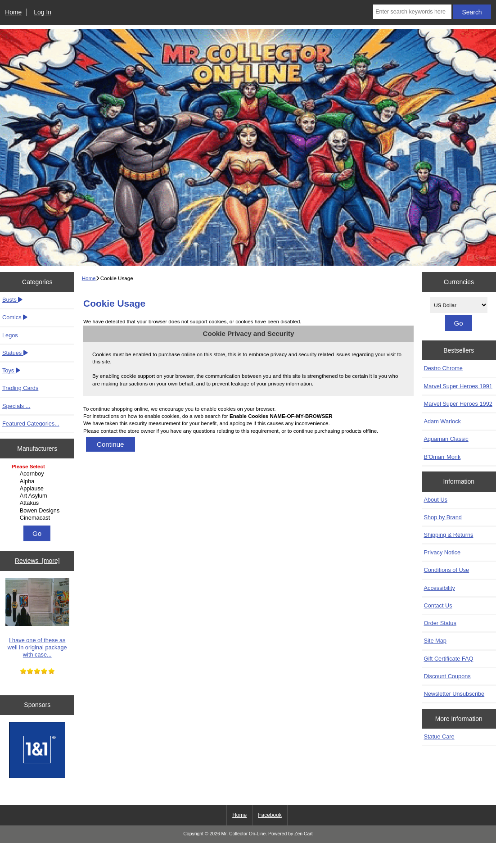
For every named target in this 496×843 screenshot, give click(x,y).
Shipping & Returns (448, 534)
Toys (11, 370)
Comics (14, 317)
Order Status (440, 623)
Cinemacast (38, 517)
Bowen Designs (38, 510)
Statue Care (439, 736)
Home (13, 12)
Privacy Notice (442, 552)
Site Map (435, 640)
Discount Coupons (447, 676)
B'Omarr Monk (442, 456)
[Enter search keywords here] (412, 12)
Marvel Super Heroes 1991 (458, 386)
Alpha (38, 481)
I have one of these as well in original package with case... (37, 618)
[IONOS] (37, 751)
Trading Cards (20, 388)
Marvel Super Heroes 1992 (458, 403)
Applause (38, 488)
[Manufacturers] (37, 492)
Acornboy (38, 473)
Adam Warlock (442, 421)
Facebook (270, 815)
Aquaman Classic (446, 438)
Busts (12, 299)
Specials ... (16, 406)
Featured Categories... (30, 423)
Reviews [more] (37, 560)
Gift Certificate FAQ (448, 658)
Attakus (38, 503)
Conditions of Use (446, 570)
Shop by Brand (443, 517)
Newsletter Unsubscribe (454, 693)
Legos (10, 335)
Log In (42, 12)
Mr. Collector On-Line (243, 833)
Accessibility (439, 588)
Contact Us (438, 605)
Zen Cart (303, 833)
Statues (15, 352)
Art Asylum (38, 495)
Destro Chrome (443, 368)
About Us (435, 499)
